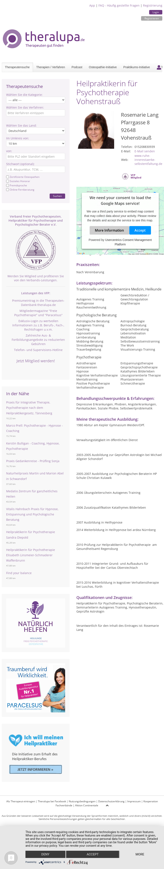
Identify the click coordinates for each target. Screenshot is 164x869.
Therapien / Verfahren (50, 67)
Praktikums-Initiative (136, 67)
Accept (140, 230)
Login (156, 12)
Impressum (134, 801)
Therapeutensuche (17, 67)
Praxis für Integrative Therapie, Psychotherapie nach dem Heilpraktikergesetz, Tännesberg (29, 407)
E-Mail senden (145, 151)
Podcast (76, 67)
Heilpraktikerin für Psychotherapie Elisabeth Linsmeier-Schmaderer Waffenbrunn (30, 555)
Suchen (57, 196)
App (92, 5)
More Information (109, 230)
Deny (45, 854)
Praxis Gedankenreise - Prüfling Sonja (32, 461)
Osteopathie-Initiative (103, 67)
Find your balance (19, 573)
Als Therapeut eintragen (20, 801)
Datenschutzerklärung (111, 801)
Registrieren (151, 18)
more (140, 854)
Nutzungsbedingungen (82, 801)
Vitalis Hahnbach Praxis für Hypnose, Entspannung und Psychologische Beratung (32, 514)
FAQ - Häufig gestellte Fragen (119, 5)
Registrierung (152, 5)
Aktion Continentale (86, 805)
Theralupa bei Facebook (52, 801)
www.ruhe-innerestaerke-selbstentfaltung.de (148, 160)
